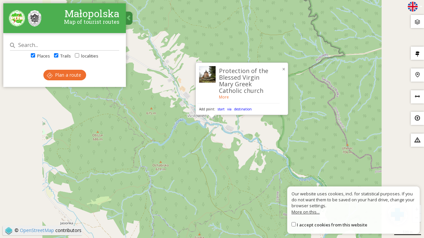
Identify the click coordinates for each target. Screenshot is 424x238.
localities (86, 56)
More (224, 97)
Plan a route (64, 75)
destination (243, 109)
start (221, 109)
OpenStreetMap (37, 230)
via (229, 109)
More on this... (306, 212)
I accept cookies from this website (332, 225)
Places (40, 56)
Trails (62, 56)
